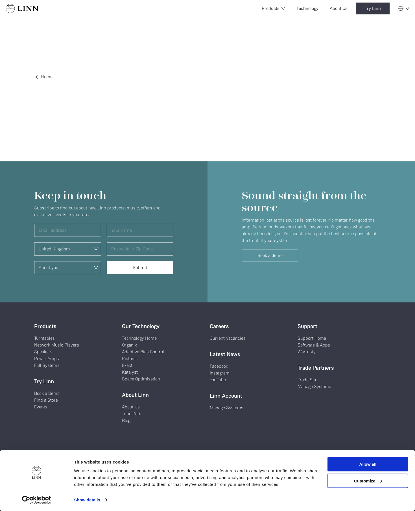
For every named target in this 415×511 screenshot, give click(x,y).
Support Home (312, 338)
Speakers (43, 351)
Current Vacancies (228, 338)
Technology (307, 8)
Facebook (219, 366)
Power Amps (46, 358)
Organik (129, 345)
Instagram (220, 373)
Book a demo (270, 255)
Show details (87, 499)
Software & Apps (314, 345)
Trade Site (307, 379)
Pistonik (130, 358)
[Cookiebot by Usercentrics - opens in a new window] (36, 500)
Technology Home (139, 338)
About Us (339, 8)
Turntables (44, 338)
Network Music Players (56, 345)
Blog (126, 420)
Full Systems (47, 365)
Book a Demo (47, 393)
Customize (368, 480)
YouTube (218, 379)
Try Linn (373, 8)
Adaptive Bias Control (143, 351)
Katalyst (130, 372)
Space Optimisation (141, 379)
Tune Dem (131, 413)
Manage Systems (226, 407)
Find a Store (46, 400)
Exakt (127, 365)
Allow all (368, 464)
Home (47, 76)
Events (40, 407)
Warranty (307, 351)
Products (273, 8)
